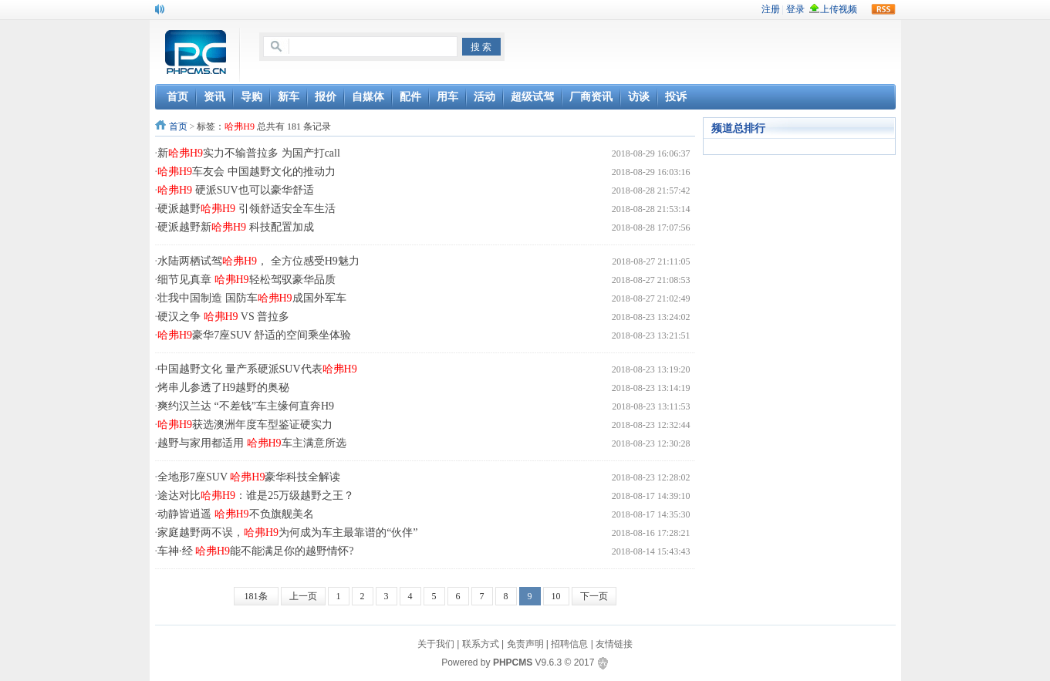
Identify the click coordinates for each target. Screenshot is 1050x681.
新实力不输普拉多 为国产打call (248, 153)
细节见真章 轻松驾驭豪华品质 (246, 279)
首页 (178, 126)
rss (883, 9)
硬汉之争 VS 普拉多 (223, 316)
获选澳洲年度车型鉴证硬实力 (245, 424)
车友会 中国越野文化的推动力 (246, 171)
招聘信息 (569, 644)
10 (556, 596)
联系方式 (480, 644)
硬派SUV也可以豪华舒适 (235, 190)
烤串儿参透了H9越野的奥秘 (223, 387)
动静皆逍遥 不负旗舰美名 (235, 514)
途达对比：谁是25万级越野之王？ (255, 495)
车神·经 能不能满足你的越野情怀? (255, 551)
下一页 (594, 596)
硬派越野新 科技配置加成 (235, 227)
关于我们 (435, 644)
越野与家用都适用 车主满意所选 (251, 443)
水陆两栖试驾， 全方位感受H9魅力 (258, 261)
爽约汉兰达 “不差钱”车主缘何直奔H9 (245, 406)
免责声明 (525, 644)
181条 (256, 596)
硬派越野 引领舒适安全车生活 (246, 208)
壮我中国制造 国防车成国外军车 (251, 298)
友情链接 (614, 644)
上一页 (303, 596)
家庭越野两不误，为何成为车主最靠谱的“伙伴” (287, 532)
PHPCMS (512, 662)
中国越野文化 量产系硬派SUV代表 (257, 369)
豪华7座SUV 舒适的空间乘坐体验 (254, 335)
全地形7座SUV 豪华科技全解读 (248, 477)
